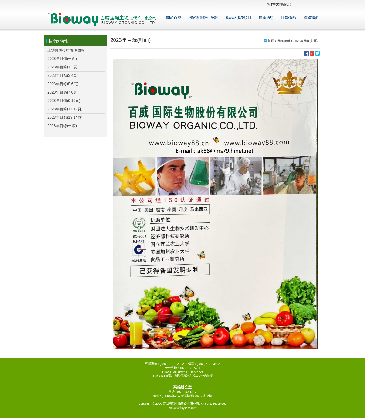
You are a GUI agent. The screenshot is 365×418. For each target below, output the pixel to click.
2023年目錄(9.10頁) (63, 101)
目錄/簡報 (289, 18)
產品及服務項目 (238, 18)
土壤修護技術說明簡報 (66, 50)
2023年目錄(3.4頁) (62, 75)
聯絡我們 (311, 18)
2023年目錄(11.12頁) (64, 109)
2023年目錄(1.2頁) (62, 67)
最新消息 (266, 18)
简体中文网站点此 (279, 4)
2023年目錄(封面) (62, 59)
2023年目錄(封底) (62, 126)
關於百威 (173, 18)
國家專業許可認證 (203, 18)
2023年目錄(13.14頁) (64, 117)
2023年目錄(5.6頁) (62, 84)
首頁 (271, 41)
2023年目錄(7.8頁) (62, 92)
